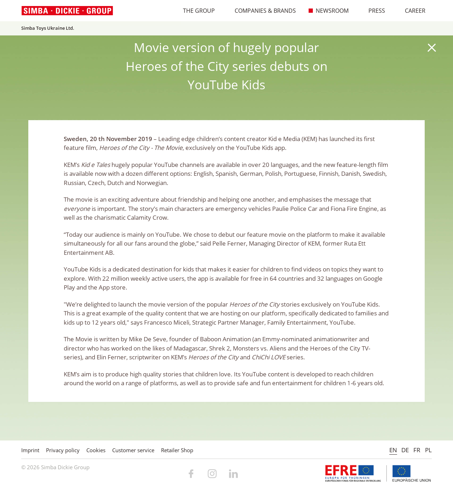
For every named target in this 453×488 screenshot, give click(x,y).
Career (411, 11)
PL (428, 450)
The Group (195, 11)
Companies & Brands (261, 11)
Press (373, 11)
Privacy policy (63, 450)
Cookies (95, 450)
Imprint (30, 450)
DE (405, 450)
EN (393, 450)
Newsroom (328, 11)
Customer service (133, 450)
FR (416, 450)
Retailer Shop (177, 450)
